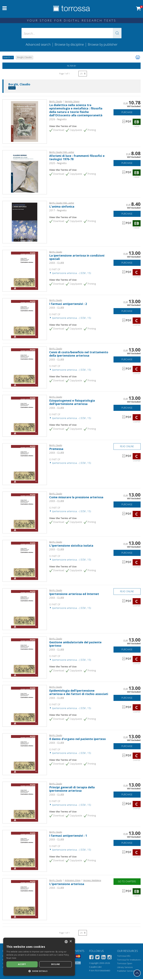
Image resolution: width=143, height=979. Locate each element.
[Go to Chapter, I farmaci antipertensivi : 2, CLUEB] (24, 318)
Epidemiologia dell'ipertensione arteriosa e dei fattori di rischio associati (78, 692)
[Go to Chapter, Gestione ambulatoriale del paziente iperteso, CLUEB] (24, 657)
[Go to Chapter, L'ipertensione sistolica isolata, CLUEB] (24, 560)
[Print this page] (138, 57)
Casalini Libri (95, 966)
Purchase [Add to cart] (126, 112)
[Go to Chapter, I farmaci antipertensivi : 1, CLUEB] (24, 850)
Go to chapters (127, 881)
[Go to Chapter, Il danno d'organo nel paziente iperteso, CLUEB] (24, 753)
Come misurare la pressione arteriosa (76, 497)
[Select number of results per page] (82, 73)
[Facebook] (91, 957)
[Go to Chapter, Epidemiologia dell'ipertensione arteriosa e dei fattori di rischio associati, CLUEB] (24, 705)
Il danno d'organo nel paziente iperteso (77, 739)
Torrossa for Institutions (129, 959)
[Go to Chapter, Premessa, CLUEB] (24, 463)
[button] (117, 33)
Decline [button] (55, 964)
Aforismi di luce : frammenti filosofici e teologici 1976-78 (77, 157)
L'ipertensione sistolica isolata (71, 545)
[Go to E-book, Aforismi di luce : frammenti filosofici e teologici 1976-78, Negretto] (24, 172)
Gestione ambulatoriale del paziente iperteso (75, 644)
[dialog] (39, 957)
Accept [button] (22, 964)
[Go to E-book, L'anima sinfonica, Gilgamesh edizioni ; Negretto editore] (24, 221)
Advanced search (38, 44)
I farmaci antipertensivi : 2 (68, 304)
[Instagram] (109, 957)
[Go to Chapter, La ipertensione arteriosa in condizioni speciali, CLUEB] (24, 270)
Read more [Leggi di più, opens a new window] (11, 958)
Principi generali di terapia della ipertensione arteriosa (72, 789)
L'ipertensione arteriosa (66, 884)
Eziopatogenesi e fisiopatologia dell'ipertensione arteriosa (72, 402)
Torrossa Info (123, 955)
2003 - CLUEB (56, 262)
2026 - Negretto (58, 119)
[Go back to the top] (137, 973)
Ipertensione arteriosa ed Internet (74, 594)
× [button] (70, 941)
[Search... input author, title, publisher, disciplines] (72, 33)
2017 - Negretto (58, 210)
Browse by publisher (102, 44)
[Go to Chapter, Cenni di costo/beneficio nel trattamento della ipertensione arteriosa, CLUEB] (24, 367)
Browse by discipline (69, 44)
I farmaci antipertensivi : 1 (68, 835)
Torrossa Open (124, 963)
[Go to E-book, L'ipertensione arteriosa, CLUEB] (24, 899)
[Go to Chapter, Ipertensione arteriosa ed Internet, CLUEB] (24, 608)
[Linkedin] (103, 957)
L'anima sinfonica (61, 206)
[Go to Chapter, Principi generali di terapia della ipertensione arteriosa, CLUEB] (24, 802)
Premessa (56, 449)
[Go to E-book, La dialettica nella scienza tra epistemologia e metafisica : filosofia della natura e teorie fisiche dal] (24, 121)
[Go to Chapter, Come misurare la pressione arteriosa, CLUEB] (24, 512)
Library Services (125, 967)
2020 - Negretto (58, 163)
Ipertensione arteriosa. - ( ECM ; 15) (70, 273)
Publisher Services (126, 970)
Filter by (71, 65)
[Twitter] (97, 957)
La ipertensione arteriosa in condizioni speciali (76, 257)
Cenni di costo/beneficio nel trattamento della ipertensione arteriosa (78, 354)
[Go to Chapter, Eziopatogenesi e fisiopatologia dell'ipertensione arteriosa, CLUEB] (24, 415)
